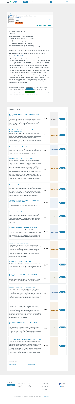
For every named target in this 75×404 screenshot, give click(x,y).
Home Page (9, 13)
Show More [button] (30, 89)
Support (29, 386)
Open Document (19, 22)
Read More (62, 118)
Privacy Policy (25, 396)
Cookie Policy (31, 396)
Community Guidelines (46, 385)
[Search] (51, 2)
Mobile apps (20, 385)
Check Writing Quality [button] (30, 91)
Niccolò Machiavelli (31, 364)
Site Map (40, 396)
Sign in (67, 1)
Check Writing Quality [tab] (46, 25)
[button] (8, 1)
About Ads (36, 396)
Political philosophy (12, 364)
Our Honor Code (45, 386)
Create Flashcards (11, 385)
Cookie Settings (46, 396)
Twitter (62, 386)
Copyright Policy (45, 383)
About (29, 383)
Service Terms (44, 389)
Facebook (63, 383)
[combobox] (25, 2)
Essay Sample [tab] (39, 25)
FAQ (29, 385)
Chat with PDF (20, 386)
